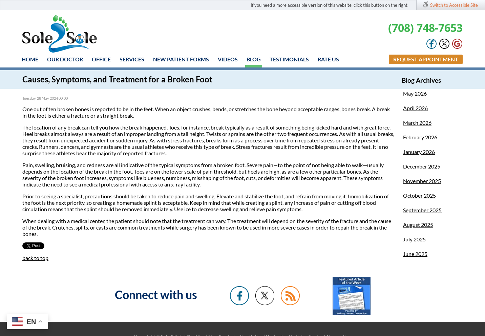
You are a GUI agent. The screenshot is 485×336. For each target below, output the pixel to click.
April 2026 (415, 108)
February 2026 (420, 137)
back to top (35, 258)
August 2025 (418, 224)
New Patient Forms (181, 59)
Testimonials (289, 59)
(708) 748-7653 (425, 27)
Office (101, 59)
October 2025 (419, 195)
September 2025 (422, 210)
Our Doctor (65, 59)
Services (132, 59)
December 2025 (421, 166)
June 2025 (415, 254)
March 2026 (417, 122)
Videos (228, 59)
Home (30, 59)
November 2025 (422, 181)
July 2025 (414, 239)
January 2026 (419, 152)
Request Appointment (425, 59)
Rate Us (328, 59)
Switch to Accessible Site (454, 5)
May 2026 (415, 93)
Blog (254, 59)
